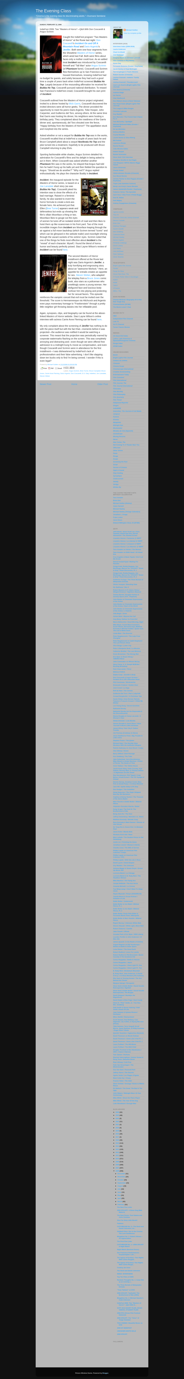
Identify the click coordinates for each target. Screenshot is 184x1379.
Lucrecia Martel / (123, 873)
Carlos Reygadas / (126, 960)
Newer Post (45, 384)
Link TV (116, 321)
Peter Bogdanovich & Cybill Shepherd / (128, 642)
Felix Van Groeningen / (123, 1066)
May (119, 1195)
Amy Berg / (125, 619)
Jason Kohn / (122, 832)
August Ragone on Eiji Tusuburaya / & (126, 945)
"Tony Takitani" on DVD (126, 1290)
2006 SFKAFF (122, 1334)
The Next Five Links (124, 1207)
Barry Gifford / (124, 754)
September (121, 1183)
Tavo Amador (118, 497)
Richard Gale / (127, 744)
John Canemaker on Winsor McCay (126, 661)
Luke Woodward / (124, 1103)
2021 (118, 1124)
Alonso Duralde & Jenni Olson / (127, 724)
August (120, 1186)
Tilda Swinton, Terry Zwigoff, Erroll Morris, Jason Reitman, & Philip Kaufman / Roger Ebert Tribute (128, 1028)
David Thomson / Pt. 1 (128, 1039)
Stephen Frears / (123, 740)
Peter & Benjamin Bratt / (126, 648)
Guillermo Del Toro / (126, 693)
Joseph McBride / (125, 883)
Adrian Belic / (124, 616)
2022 (118, 1121)
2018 (118, 1134)
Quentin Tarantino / (128, 1033)
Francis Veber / (122, 1081)
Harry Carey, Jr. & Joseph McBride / (126, 665)
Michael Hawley (119, 509)
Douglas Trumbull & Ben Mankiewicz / (127, 1051)
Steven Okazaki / (128, 926)
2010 (118, 1158)
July (119, 1189)
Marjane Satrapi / (123, 983)
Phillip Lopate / (127, 860)
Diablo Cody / (124, 675)
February (121, 1204)
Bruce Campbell (95, 371)
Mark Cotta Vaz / (122, 1078)
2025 (118, 1115)
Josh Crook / (121, 688)
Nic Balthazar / (121, 587)
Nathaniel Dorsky (119, 708)
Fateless (120, 1223)
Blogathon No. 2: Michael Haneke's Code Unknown (130, 1299)
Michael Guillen (132, 30)
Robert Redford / (126, 952)
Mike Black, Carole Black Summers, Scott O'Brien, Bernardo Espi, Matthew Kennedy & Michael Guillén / (128, 627)
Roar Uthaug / (122, 1062)
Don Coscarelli (76, 373)
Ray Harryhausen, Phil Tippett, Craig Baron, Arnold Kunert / (128, 777)
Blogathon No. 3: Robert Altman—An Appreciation (130, 1237)
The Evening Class (53, 10)
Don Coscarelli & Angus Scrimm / (126, 678)
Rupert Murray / (127, 923)
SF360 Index (117, 346)
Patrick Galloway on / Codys (128, 748)
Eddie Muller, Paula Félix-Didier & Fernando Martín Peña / (126, 914)
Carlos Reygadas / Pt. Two (127, 968)
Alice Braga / (122, 645)
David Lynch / (123, 863)
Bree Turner (84, 371)
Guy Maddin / (123, 865)
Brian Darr (117, 500)
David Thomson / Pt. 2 (128, 1041)
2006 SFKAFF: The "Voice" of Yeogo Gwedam (128, 1319)
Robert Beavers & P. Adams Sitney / (127, 591)
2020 (118, 1128)
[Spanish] (123, 431)
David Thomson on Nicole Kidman (126, 1036)
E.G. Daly (85, 373)
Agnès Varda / (126, 1075)
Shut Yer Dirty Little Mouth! (127, 1220)
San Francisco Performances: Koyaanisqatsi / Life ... (128, 1253)
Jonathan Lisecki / (126, 845)
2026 (118, 1112)
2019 (118, 1131)
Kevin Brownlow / (126, 654)
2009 (118, 1162)
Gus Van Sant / (124, 1070)
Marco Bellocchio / (128, 622)
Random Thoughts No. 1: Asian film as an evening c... (130, 1281)
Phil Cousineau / (124, 682)
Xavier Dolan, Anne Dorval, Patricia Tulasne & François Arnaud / (128, 701)
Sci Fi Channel (118, 324)
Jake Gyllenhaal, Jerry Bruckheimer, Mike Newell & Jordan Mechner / (128, 761)
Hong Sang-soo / (127, 793)
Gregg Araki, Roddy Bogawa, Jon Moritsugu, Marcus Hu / (128, 568)
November (121, 1177)
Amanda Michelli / (124, 886)
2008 (118, 1165)
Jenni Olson (117, 520)
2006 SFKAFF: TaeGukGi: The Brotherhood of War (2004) (128, 1294)
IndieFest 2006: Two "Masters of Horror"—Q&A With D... (129, 1304)
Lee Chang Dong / (126, 706)
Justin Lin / (125, 842)
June (119, 1192)
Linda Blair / (122, 633)
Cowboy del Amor (123, 1267)
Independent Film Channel (123, 319)
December (121, 1174)
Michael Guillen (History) (122, 503)
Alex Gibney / (120, 751)
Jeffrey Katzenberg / (128, 817)
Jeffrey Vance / (123, 1072)
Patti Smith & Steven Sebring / (126, 1008)
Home (74, 384)
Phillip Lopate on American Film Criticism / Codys (125, 851)
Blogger (105, 1373)
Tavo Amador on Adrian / (127, 549)
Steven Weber (45, 376)
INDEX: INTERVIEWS (125, 1274)
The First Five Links (124, 1241)
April (119, 1198)
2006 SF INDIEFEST (124, 1328)
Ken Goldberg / (122, 756)
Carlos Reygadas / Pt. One (127, 965)
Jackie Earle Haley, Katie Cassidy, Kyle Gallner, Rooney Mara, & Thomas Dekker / (128, 770)
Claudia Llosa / (126, 848)
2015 (118, 1143)
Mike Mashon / (124, 880)
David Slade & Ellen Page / (127, 1000)
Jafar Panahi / (121, 931)
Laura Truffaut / (124, 1044)
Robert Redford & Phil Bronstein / (128, 956)
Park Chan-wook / (122, 669)
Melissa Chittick (119, 672)
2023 (118, 1118)
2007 (118, 1168)
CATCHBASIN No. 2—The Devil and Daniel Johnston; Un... (130, 1227)
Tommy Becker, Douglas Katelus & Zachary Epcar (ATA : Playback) (126, 595)
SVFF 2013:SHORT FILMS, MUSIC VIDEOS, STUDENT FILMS (129, 1309)
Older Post (102, 384)
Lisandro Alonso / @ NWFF (127, 538)
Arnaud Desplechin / (127, 696)
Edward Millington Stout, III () (126, 523)
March (120, 1201)
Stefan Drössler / (124, 721)
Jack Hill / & (125, 787)
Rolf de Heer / (123, 691)
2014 (118, 1146)
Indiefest (93, 373)
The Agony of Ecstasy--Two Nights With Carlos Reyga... (130, 1263)
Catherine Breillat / (127, 651)
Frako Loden (118, 517)
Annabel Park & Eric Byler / (128, 934)
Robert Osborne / (122, 929)
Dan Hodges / (123, 789)
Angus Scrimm (74, 371)
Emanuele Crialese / (125, 685)
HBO (115, 316)
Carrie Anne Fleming (52, 373)
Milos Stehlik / (123, 1017)
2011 (118, 1155)
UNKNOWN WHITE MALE (126, 1331)
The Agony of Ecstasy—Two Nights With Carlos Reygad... (130, 1258)
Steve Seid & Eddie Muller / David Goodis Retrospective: (128, 987)
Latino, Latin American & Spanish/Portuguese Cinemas (124, 339)
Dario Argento (65, 373)
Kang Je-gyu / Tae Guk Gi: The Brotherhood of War (124, 810)
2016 (118, 1140)
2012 (118, 1152)
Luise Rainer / (124, 949)
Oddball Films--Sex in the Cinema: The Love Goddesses (130, 1232)
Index (120, 336)
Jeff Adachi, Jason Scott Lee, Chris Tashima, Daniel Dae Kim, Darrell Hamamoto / (126, 533)
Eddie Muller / (123, 901)
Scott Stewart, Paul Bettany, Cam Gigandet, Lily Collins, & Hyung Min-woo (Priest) (128, 1021)
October (120, 1180)
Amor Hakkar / (125, 766)
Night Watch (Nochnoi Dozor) (128, 1249)
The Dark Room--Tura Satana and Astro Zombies (129, 1216)
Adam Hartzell (118, 506)
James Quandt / (128, 942)
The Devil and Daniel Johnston (128, 1271)
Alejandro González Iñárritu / (126, 806)
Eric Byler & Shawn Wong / (123, 658)
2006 (118, 1171)
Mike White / (126, 1098)
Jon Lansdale (101, 373)
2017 (118, 1137)
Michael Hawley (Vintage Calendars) (126, 512)
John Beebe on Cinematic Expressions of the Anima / (127, 605)
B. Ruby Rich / (126, 971)
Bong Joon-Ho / (122, 814)
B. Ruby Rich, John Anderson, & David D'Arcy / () (128, 974)
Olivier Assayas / (125, 584)
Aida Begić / (120, 613)
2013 (118, 1149)
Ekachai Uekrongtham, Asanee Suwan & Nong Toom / (128, 1058)
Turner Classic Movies (121, 327)
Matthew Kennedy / (125, 819)
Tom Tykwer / (121, 1055)
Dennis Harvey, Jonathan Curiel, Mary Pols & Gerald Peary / (128, 783)
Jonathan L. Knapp (120, 514)
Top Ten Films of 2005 (125, 1277)
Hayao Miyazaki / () (127, 894)
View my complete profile (132, 33)
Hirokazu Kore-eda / (122, 834)
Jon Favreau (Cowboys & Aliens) (125, 733)
